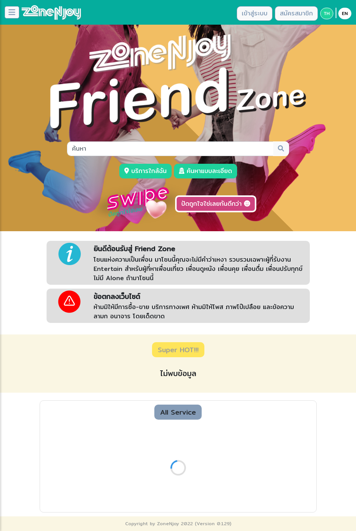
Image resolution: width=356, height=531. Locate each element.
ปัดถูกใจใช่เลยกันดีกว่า (215, 203)
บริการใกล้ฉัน (145, 171)
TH (327, 13)
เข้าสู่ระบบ (254, 13)
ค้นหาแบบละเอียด (205, 171)
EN (345, 13)
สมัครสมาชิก (296, 13)
